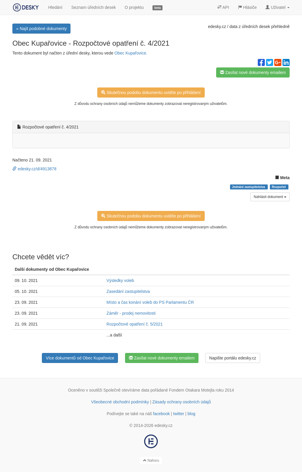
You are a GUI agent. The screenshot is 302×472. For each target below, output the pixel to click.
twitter (178, 413)
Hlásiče (247, 7)
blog (191, 413)
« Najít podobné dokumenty (41, 28)
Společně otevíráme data (127, 390)
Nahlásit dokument (270, 197)
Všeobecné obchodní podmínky (120, 402)
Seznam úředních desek (93, 7)
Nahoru (151, 460)
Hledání (55, 7)
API (223, 7)
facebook (161, 413)
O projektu (134, 7)
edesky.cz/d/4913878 (34, 168)
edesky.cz (217, 26)
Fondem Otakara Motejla (191, 390)
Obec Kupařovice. (130, 53)
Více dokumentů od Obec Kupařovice (80, 358)
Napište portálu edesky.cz (232, 358)
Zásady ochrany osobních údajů (181, 402)
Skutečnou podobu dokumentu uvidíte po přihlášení (151, 92)
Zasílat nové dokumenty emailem (253, 72)
